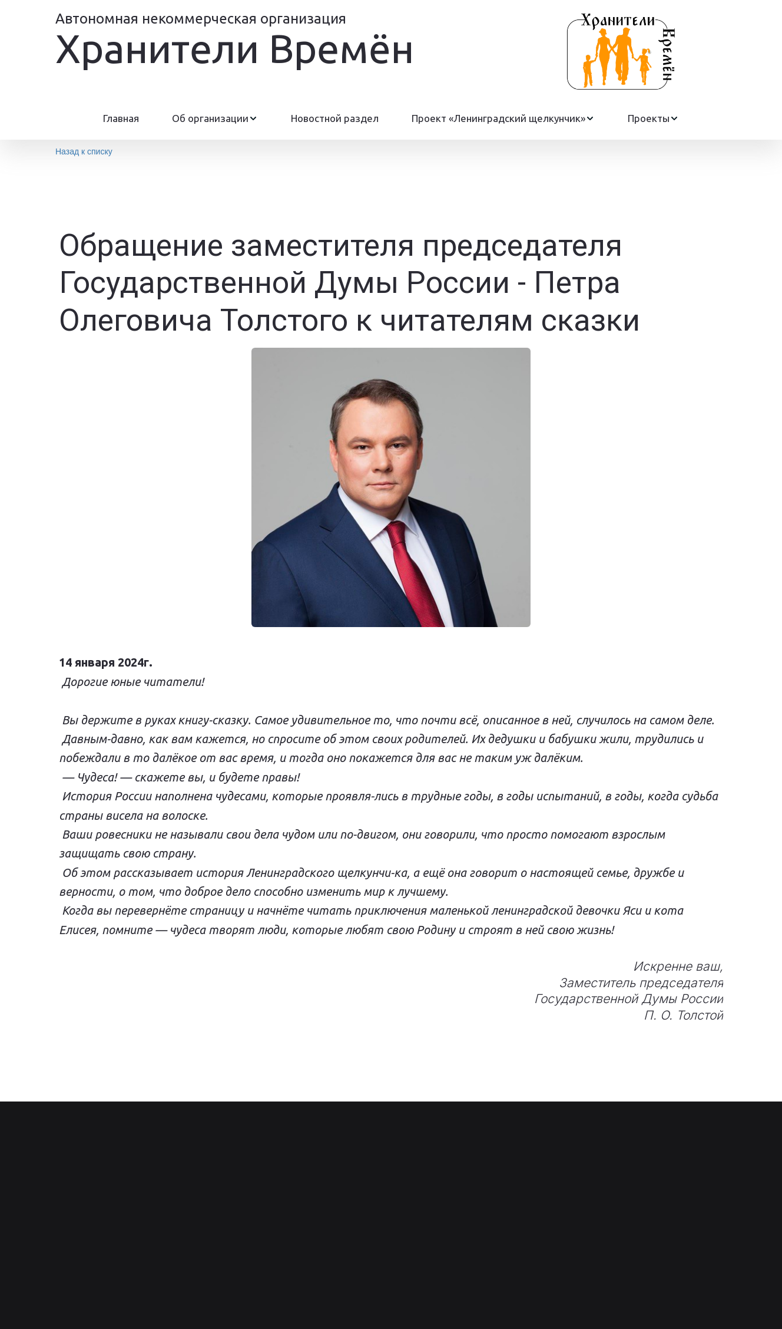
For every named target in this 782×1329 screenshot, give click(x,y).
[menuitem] (121, 118)
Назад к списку (83, 151)
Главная (121, 118)
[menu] (391, 118)
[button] (214, 118)
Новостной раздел (335, 118)
